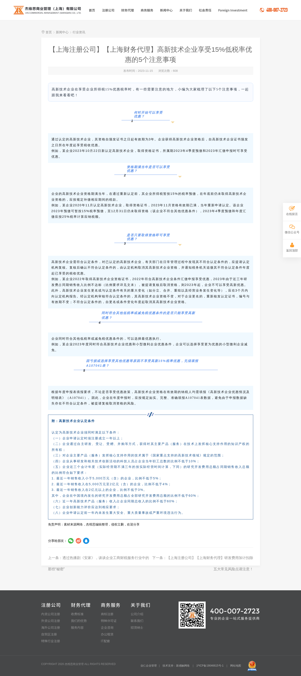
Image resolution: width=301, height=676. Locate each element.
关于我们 (185, 10)
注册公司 (108, 10)
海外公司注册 (50, 627)
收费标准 (77, 614)
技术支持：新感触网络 (176, 665)
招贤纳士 (137, 627)
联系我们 (137, 620)
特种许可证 (109, 620)
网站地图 (235, 665)
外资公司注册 (50, 620)
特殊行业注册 (50, 641)
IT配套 (105, 641)
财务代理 (127, 10)
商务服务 (147, 10)
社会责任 (205, 10)
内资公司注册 (50, 614)
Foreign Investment (232, 10)
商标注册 (107, 614)
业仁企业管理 (148, 665)
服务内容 (77, 627)
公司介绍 (137, 614)
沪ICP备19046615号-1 (209, 665)
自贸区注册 (49, 634)
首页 (92, 10)
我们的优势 (79, 620)
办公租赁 (107, 634)
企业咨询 (107, 627)
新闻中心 (166, 10)
